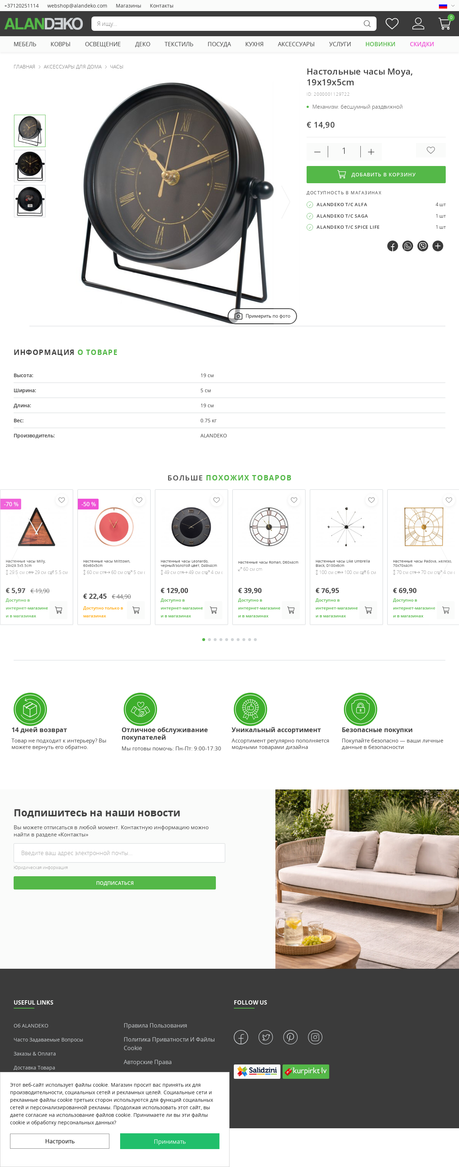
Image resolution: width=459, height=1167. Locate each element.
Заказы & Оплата (37, 1063)
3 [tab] (215, 649)
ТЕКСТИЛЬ (179, 44)
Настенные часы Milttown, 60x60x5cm (108, 565)
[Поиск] (233, 23)
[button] (446, 24)
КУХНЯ (254, 44)
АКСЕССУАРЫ (296, 44)
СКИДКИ (422, 44)
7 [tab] (238, 649)
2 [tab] (209, 649)
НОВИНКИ (380, 44)
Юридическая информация (41, 878)
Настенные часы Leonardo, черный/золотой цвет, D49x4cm (189, 568)
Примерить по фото (261, 316)
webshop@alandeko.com (77, 5)
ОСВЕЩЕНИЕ (103, 44)
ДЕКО (142, 44)
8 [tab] (243, 649)
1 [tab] (203, 649)
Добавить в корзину (376, 174)
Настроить (60, 1141)
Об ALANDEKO (33, 1035)
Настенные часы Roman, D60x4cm (268, 565)
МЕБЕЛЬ (25, 44)
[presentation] (286, 202)
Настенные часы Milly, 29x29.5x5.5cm (33, 565)
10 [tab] (255, 649)
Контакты (162, 5)
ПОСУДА (219, 44)
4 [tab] (220, 649)
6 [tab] (232, 649)
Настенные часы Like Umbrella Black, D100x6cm (342, 568)
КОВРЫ (61, 44)
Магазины (128, 5)
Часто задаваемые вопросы (53, 1049)
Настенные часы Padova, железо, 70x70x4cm (423, 565)
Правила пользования (155, 1035)
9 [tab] (249, 649)
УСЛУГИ (340, 44)
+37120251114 (21, 5)
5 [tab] (226, 649)
